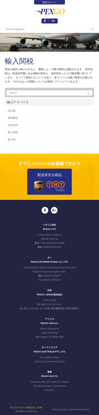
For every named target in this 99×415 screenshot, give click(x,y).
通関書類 (13, 118)
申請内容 (13, 125)
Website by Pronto (79, 409)
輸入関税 (13, 132)
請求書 (11, 110)
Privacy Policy (59, 409)
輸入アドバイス (18, 102)
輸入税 (11, 139)
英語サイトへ (49, 2)
